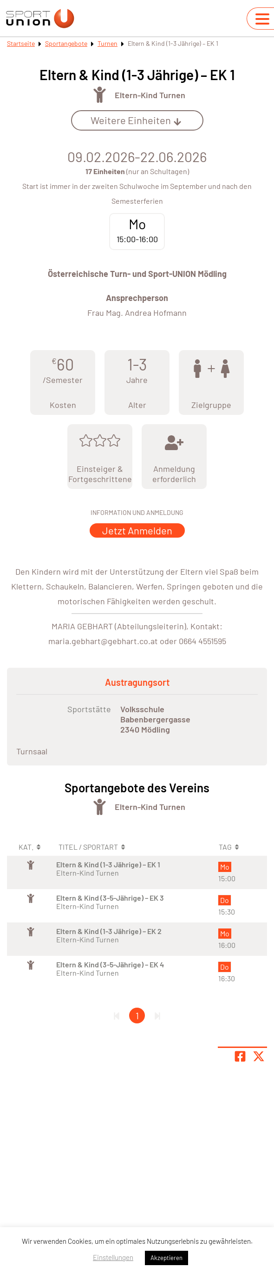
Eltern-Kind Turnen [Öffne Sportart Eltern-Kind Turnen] (150, 95)
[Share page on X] (258, 1056)
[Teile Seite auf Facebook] (240, 1056)
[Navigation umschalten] (262, 19)
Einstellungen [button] (113, 1257)
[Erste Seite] (116, 1015)
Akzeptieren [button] (166, 1257)
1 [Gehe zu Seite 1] (137, 1015)
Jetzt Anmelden (137, 530)
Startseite (21, 43)
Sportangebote (66, 43)
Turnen (107, 43)
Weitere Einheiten (136, 120)
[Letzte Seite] (157, 1015)
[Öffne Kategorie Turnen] (99, 95)
